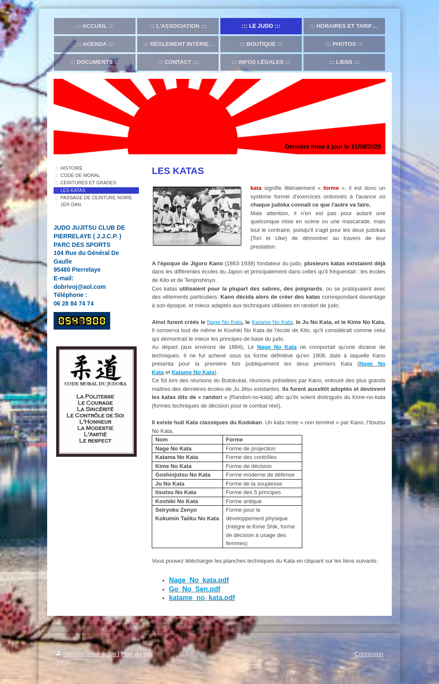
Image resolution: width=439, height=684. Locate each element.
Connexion (369, 654)
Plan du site (136, 654)
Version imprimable (87, 654)
